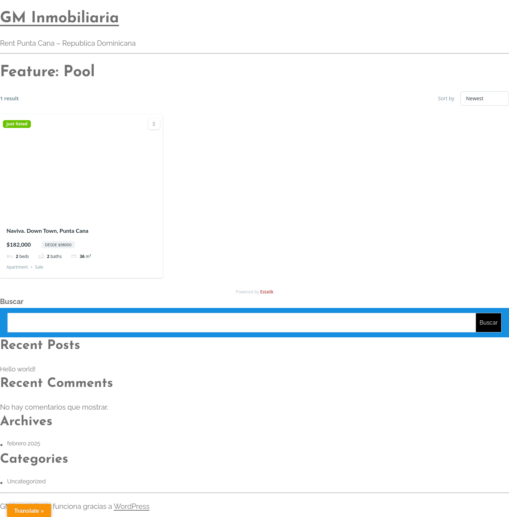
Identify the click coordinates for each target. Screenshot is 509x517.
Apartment (17, 267)
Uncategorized (26, 481)
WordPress (131, 506)
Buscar (11, 301)
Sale (39, 267)
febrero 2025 (23, 443)
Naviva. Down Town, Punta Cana (47, 230)
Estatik (266, 292)
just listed (16, 124)
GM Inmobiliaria (59, 18)
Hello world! (17, 369)
